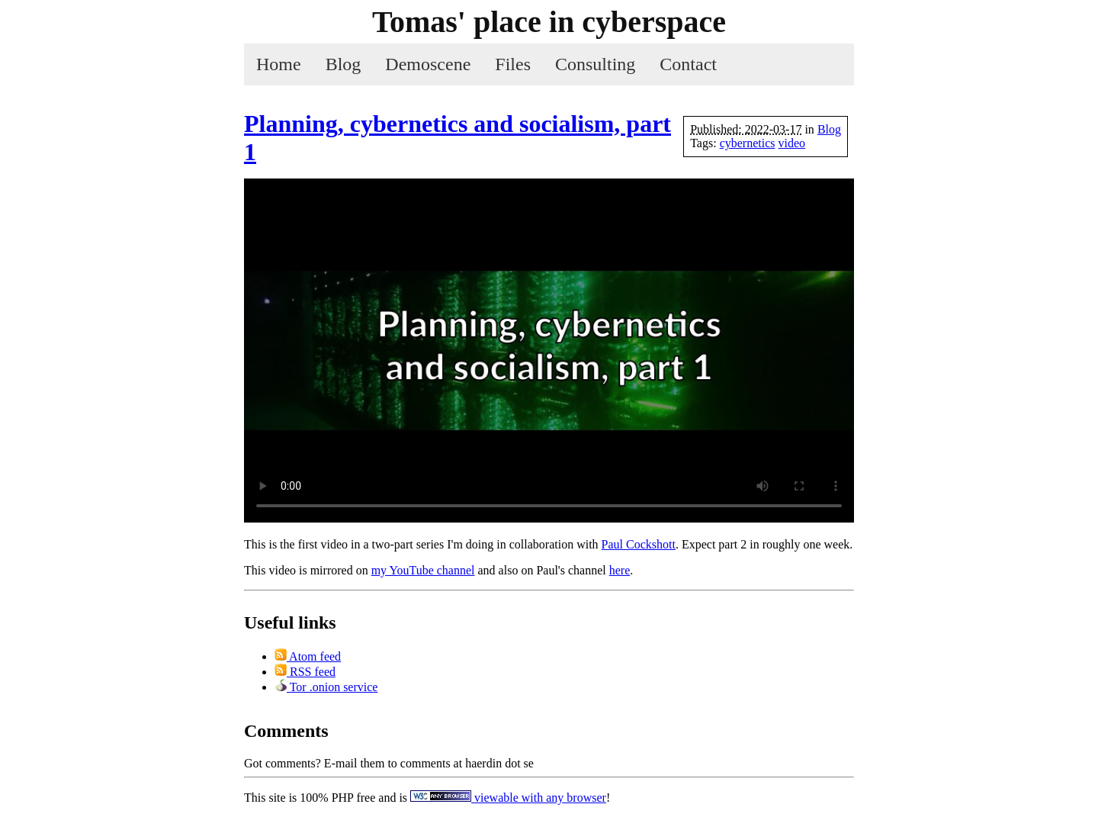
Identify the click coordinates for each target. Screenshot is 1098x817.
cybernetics (747, 143)
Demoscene (427, 64)
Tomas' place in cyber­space (549, 22)
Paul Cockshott (639, 544)
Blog (343, 64)
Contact (688, 64)
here (620, 570)
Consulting (595, 64)
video (792, 143)
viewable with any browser (508, 797)
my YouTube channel (423, 570)
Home (278, 64)
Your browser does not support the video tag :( (549, 351)
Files (513, 64)
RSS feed (305, 671)
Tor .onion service (325, 686)
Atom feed (307, 656)
